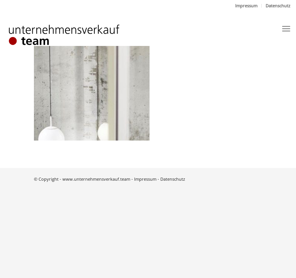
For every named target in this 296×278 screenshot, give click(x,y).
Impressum (246, 5)
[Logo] (71, 35)
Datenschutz (278, 5)
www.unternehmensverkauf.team (96, 179)
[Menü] (286, 28)
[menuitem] (246, 6)
